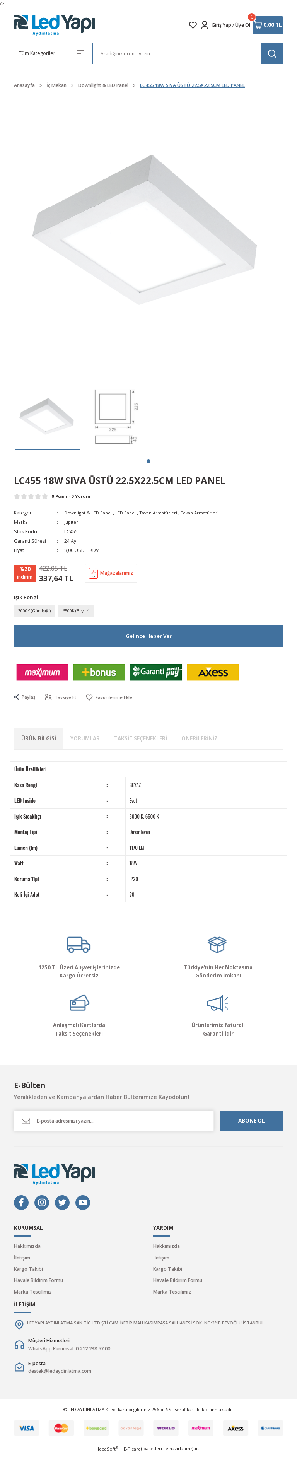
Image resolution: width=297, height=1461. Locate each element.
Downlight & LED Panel (89, 512)
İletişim (22, 1259)
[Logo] (55, 25)
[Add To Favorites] (112, 699)
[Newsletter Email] (114, 1122)
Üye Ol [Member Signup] (242, 25)
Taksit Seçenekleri (140, 740)
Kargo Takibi (28, 1270)
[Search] (187, 53)
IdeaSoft (108, 1455)
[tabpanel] (47, 417)
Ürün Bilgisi (38, 740)
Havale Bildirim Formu (38, 1282)
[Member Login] (204, 25)
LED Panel (129, 512)
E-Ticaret (133, 1455)
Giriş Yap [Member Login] (221, 25)
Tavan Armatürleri (164, 512)
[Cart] (268, 25)
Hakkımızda (27, 1248)
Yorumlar (85, 740)
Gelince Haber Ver (149, 637)
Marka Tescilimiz (33, 1293)
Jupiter (71, 522)
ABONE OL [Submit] (251, 1122)
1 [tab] (148, 461)
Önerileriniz (199, 740)
